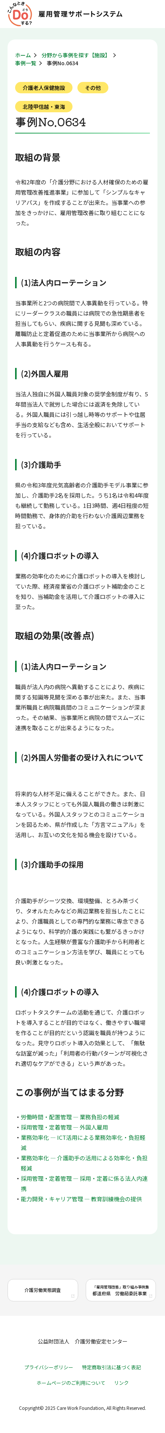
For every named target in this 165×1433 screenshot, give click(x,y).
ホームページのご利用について (71, 1382)
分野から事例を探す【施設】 (76, 55)
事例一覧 (25, 63)
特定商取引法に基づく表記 (111, 1367)
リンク (121, 1382)
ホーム (23, 55)
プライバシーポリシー (48, 1367)
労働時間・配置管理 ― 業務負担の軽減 (70, 1117)
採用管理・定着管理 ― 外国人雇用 (64, 1127)
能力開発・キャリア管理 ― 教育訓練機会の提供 (81, 1199)
